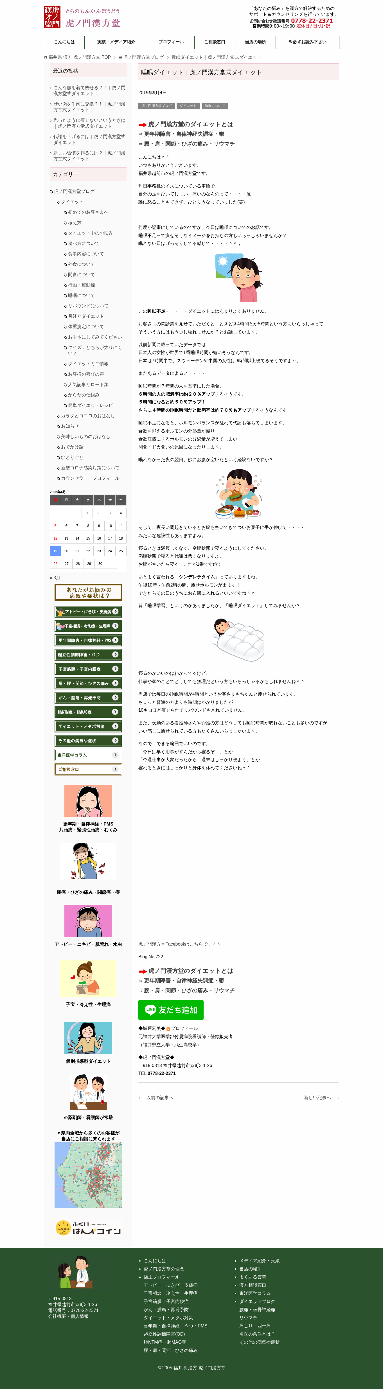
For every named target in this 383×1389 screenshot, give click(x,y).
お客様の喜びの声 (86, 374)
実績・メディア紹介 (116, 41)
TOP (79, 57)
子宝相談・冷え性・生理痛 (171, 1293)
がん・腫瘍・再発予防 (166, 1309)
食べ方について (84, 243)
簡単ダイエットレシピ (90, 405)
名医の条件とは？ (257, 1334)
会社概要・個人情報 (68, 1316)
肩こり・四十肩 (255, 1325)
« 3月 (55, 577)
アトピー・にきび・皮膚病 (171, 1285)
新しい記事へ (319, 1097)
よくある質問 (252, 1277)
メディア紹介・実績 (259, 1260)
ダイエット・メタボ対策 (168, 1317)
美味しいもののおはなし (86, 436)
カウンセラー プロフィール (90, 478)
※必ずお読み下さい (307, 41)
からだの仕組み (84, 395)
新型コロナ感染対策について (90, 467)
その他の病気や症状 (259, 1342)
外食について (81, 264)
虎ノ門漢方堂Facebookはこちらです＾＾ (179, 944)
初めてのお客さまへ (88, 212)
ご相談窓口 (214, 41)
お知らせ (70, 426)
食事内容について (86, 253)
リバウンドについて (88, 305)
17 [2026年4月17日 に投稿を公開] (110, 538)
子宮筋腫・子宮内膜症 (166, 1301)
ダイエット (188, 106)
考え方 (75, 222)
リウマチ (248, 1317)
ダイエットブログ (257, 1301)
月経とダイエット (86, 316)
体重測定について (86, 326)
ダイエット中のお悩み (90, 233)
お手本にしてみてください (95, 337)
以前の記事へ (158, 1097)
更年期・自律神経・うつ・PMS (176, 1325)
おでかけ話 (72, 447)
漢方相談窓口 (252, 1285)
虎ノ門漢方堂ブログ (156, 106)
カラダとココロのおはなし (88, 415)
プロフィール (171, 41)
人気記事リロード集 (88, 384)
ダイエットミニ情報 (88, 363)
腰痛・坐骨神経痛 (257, 1309)
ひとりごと (72, 457)
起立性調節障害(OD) (164, 1334)
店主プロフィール (162, 1277)
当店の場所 (255, 41)
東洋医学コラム (255, 1293)
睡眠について (215, 106)
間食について (81, 274)
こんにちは (64, 41)
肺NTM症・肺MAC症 (165, 1342)
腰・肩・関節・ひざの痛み (171, 1350)
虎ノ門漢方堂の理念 (164, 1268)
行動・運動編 (81, 285)
